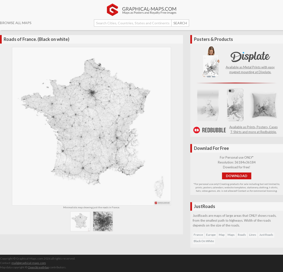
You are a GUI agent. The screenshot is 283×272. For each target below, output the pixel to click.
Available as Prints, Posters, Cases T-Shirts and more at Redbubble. (237, 127)
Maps (231, 234)
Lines (252, 234)
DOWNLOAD (236, 176)
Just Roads (266, 234)
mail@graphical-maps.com (28, 263)
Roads (242, 234)
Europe (211, 234)
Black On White (204, 241)
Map (221, 234)
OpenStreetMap (38, 267)
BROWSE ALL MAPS (15, 23)
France (198, 234)
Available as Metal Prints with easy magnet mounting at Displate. (250, 67)
